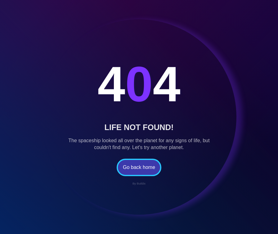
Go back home (139, 167)
